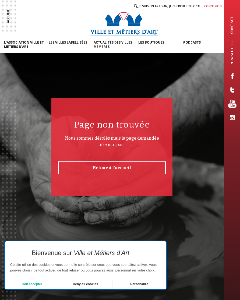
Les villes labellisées (68, 42)
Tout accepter (31, 284)
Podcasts (192, 42)
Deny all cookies (85, 284)
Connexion (213, 6)
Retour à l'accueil (112, 167)
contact (231, 25)
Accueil (8, 16)
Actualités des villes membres (113, 44)
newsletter (232, 52)
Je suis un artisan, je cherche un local (170, 6)
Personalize (139, 284)
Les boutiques (151, 42)
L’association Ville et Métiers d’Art (24, 44)
